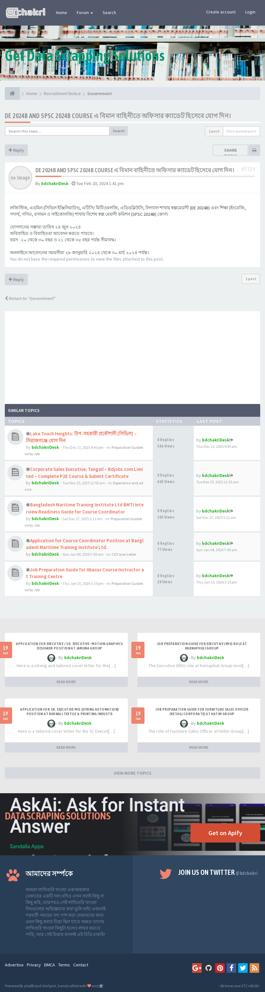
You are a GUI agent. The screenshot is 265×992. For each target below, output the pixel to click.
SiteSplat (49, 985)
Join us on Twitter (218, 872)
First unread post (241, 131)
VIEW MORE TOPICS (133, 773)
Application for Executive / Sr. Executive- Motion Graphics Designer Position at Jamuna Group (69, 645)
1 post (214, 131)
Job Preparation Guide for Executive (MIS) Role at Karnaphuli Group (202, 645)
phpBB (29, 985)
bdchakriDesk (54, 183)
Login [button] (250, 12)
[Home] (12, 93)
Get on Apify (225, 833)
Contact (80, 965)
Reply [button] (16, 150)
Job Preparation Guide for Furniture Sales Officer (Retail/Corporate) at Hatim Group (201, 711)
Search (109, 12)
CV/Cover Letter (124, 554)
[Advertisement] (132, 356)
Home (61, 12)
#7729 (248, 169)
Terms (64, 965)
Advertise (14, 965)
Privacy (34, 965)
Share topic (230, 153)
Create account (221, 12)
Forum (85, 12)
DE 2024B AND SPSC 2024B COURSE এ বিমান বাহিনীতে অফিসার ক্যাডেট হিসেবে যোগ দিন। (118, 115)
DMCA (49, 965)
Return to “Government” (30, 298)
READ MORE (66, 681)
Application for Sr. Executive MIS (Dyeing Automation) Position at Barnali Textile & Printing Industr (69, 711)
